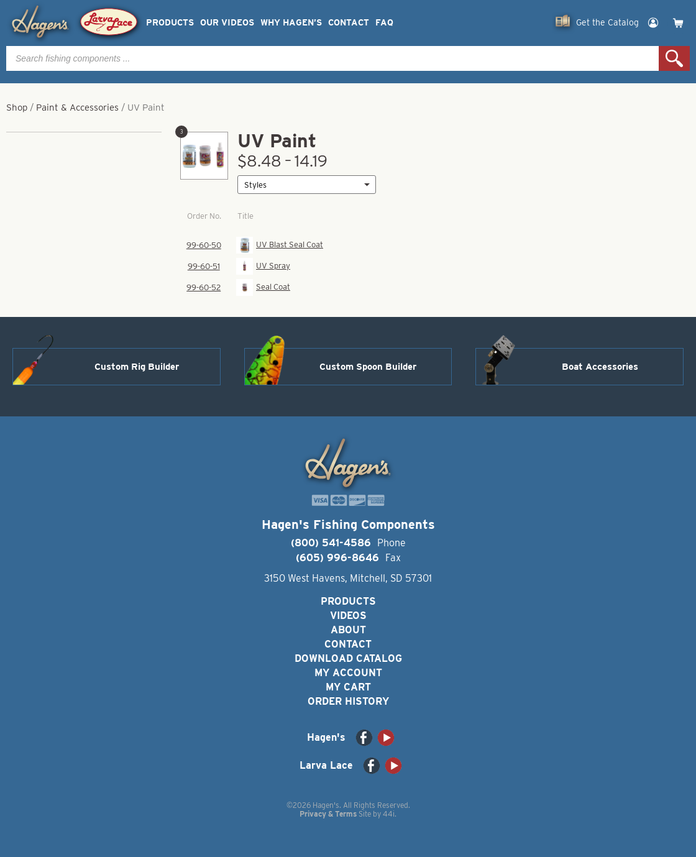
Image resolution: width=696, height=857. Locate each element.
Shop (16, 107)
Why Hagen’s (291, 22)
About (348, 630)
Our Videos (227, 22)
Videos (348, 615)
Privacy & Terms (328, 813)
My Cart (348, 687)
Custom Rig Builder (136, 366)
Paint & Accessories (77, 107)
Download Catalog (348, 658)
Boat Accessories (600, 366)
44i (389, 813)
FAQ (384, 22)
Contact (348, 22)
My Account (348, 673)
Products (170, 22)
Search (674, 58)
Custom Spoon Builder (367, 366)
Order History (348, 701)
